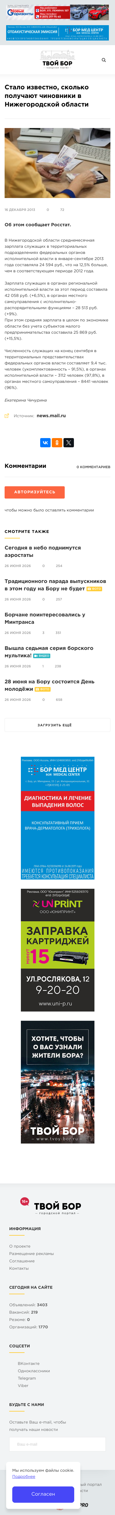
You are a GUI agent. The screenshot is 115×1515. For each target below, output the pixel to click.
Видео (44, 656)
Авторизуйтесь (34, 492)
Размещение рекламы (31, 1254)
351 (58, 633)
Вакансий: (23, 1313)
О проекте (19, 1247)
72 (62, 210)
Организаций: (28, 1327)
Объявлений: (28, 1305)
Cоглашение (22, 1261)
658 (59, 699)
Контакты (19, 1269)
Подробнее (23, 1477)
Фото (96, 589)
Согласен (43, 1494)
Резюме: (19, 1320)
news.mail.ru (51, 416)
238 (58, 666)
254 (59, 566)
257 (59, 599)
